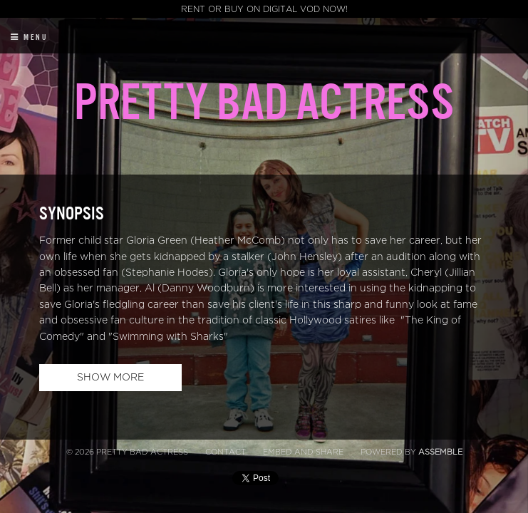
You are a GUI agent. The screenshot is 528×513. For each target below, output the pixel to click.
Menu (29, 37)
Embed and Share (303, 452)
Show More (110, 377)
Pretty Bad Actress (264, 103)
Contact (225, 452)
